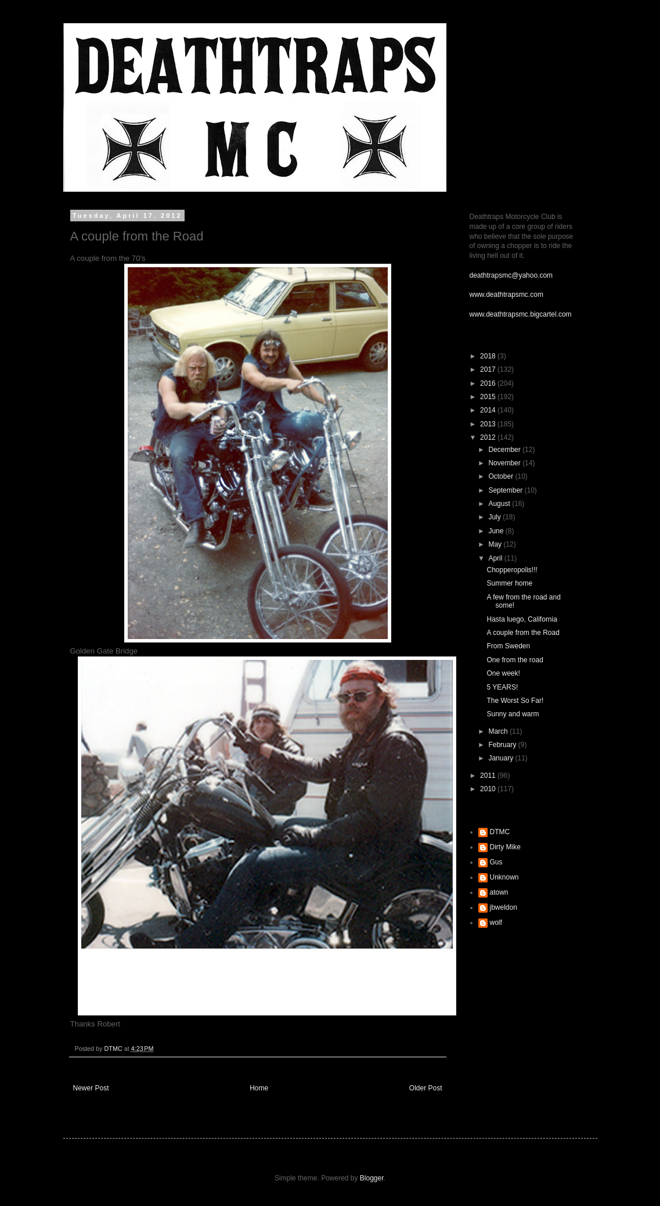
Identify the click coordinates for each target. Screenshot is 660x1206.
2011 (488, 775)
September (506, 490)
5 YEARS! (502, 687)
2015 (488, 397)
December (505, 450)
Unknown (504, 877)
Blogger (372, 1178)
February (503, 745)
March (499, 731)
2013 (488, 424)
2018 (488, 356)
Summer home (509, 583)
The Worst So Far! (514, 701)
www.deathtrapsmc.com (506, 294)
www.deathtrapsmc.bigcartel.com (521, 314)
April (496, 558)
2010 (488, 789)
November (505, 463)
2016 (488, 383)
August (500, 504)
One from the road (514, 660)
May (495, 544)
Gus (496, 862)
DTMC (500, 832)
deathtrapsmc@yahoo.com (511, 275)
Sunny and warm (512, 714)
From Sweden (508, 646)
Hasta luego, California (521, 619)
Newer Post (91, 1088)
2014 (488, 410)
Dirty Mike (505, 847)
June (496, 531)
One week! (503, 673)
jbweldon (503, 907)
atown (499, 892)
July (495, 517)
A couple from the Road (522, 633)
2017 (488, 369)
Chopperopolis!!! (511, 570)
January (501, 758)
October (501, 476)
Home (259, 1088)
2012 (488, 437)
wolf (496, 922)
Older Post (425, 1088)
